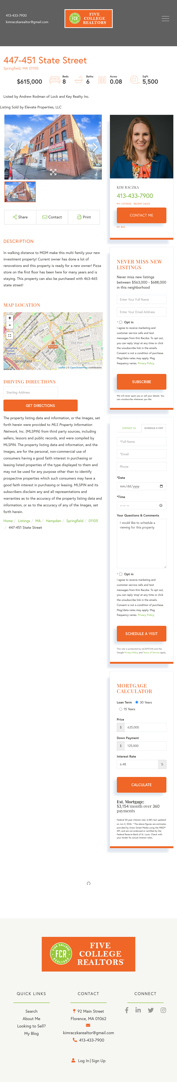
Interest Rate (126, 756)
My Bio (121, 227)
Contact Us (129, 428)
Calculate (141, 784)
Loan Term (124, 702)
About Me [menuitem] (31, 1018)
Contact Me (141, 215)
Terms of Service (151, 652)
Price (120, 719)
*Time (121, 497)
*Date (121, 478)
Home (8, 508)
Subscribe (141, 381)
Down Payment (128, 738)
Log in (83, 1060)
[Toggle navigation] (165, 18)
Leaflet (62, 367)
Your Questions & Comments (138, 515)
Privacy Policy (146, 363)
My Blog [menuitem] (31, 1033)
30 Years (143, 702)
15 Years (127, 709)
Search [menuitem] (31, 1011)
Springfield (74, 508)
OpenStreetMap (79, 367)
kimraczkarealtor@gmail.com (27, 22)
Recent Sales (142, 203)
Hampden (53, 508)
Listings (24, 508)
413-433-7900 (16, 15)
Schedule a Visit (153, 428)
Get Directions (81, 392)
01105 (93, 508)
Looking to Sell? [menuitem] (31, 1026)
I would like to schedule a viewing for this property (141, 543)
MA (38, 508)
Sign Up (98, 1060)
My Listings (124, 203)
